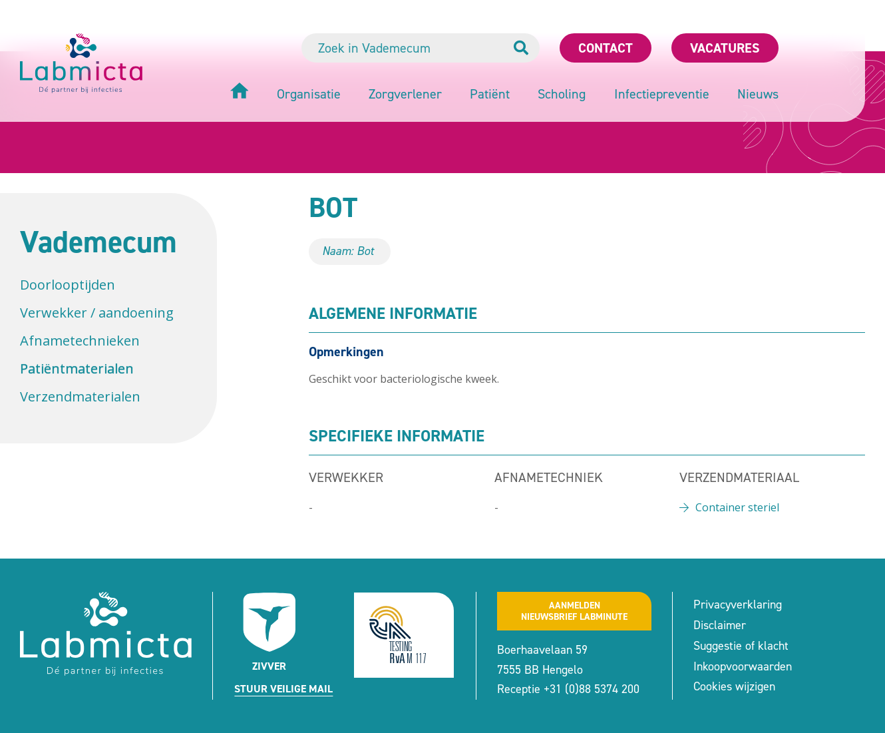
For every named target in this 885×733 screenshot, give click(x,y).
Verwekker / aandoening (97, 313)
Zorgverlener (405, 94)
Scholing (562, 94)
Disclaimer (719, 625)
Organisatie (309, 94)
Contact (605, 48)
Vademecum (98, 241)
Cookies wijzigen (734, 686)
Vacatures (725, 48)
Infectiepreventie (661, 94)
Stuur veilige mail (283, 689)
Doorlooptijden (67, 285)
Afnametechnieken (80, 341)
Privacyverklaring (737, 604)
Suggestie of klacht (741, 646)
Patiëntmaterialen (77, 368)
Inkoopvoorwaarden (742, 666)
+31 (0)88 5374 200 (591, 689)
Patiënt (490, 94)
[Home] (239, 92)
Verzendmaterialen (80, 396)
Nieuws (758, 94)
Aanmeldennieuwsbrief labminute (574, 611)
